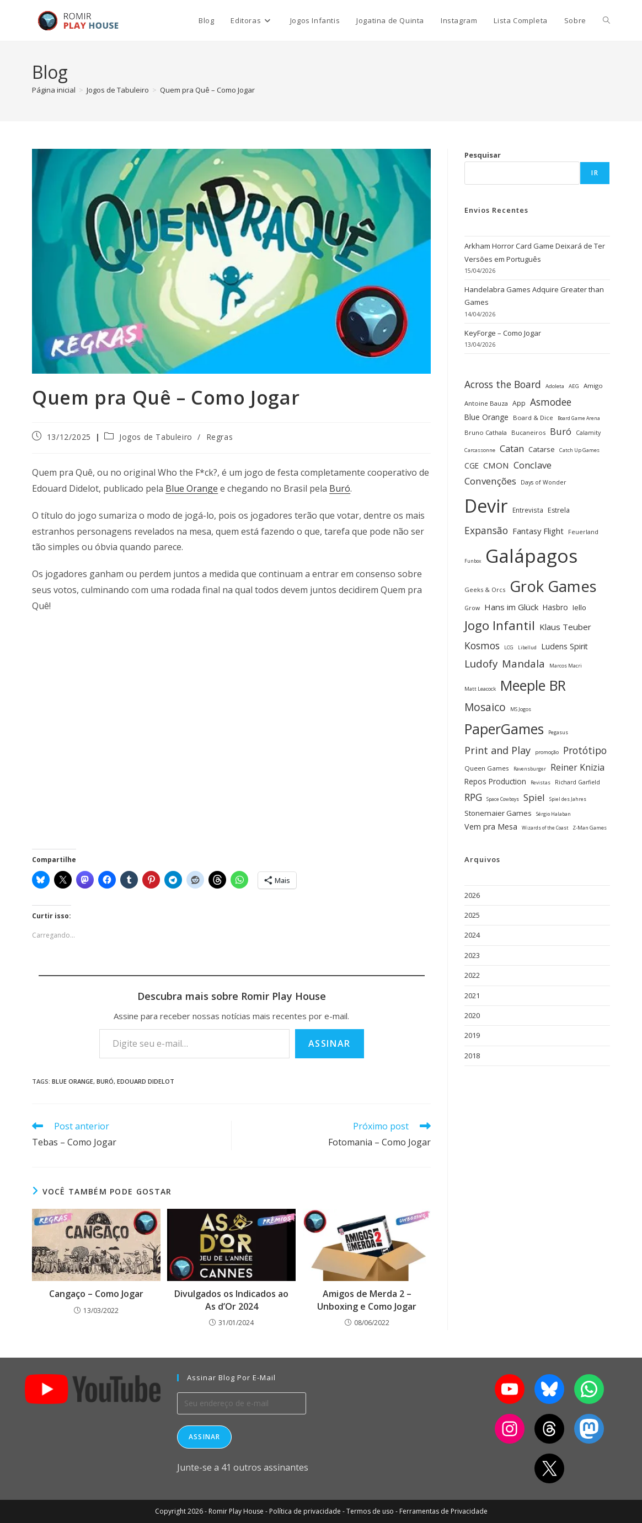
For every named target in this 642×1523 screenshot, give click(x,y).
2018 (472, 1056)
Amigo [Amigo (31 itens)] (593, 385)
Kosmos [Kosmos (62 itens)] (482, 645)
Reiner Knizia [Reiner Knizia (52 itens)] (577, 767)
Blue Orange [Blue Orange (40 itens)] (486, 417)
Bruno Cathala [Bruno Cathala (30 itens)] (485, 432)
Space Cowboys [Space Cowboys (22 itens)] (502, 799)
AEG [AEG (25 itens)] (574, 386)
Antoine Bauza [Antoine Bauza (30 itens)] (486, 403)
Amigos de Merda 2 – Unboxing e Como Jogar (366, 1300)
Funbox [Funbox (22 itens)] (472, 561)
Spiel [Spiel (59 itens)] (534, 797)
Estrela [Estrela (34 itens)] (559, 510)
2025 (472, 915)
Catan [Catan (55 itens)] (512, 448)
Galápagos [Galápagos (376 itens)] (531, 555)
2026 (472, 895)
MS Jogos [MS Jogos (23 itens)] (520, 709)
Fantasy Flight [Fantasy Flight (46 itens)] (538, 530)
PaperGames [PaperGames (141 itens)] (504, 729)
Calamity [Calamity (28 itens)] (588, 433)
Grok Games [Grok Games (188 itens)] (553, 586)
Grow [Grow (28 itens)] (472, 608)
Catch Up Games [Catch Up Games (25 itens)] (579, 450)
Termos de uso (370, 1511)
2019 (472, 1035)
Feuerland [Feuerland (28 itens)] (583, 532)
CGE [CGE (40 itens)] (471, 465)
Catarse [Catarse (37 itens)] (541, 449)
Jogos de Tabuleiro (155, 437)
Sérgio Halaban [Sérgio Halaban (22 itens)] (553, 814)
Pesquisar (482, 155)
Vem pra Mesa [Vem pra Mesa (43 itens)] (490, 826)
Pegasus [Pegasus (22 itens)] (558, 732)
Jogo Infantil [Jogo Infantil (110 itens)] (499, 625)
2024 (472, 935)
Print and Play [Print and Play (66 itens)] (497, 750)
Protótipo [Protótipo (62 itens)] (585, 750)
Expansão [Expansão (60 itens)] (486, 530)
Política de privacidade (305, 1511)
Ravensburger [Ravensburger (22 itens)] (529, 769)
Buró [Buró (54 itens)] (560, 432)
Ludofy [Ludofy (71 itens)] (480, 663)
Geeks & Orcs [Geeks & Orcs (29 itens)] (484, 589)
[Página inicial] (54, 90)
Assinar (329, 1043)
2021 (472, 995)
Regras (219, 437)
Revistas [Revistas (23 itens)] (540, 782)
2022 (472, 975)
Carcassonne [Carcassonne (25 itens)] (479, 450)
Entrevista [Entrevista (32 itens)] (527, 509)
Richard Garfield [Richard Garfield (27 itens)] (577, 782)
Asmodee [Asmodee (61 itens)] (550, 401)
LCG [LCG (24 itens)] (508, 647)
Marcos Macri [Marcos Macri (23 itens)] (565, 665)
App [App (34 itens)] (519, 403)
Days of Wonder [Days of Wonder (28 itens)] (543, 482)
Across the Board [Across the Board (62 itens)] (502, 384)
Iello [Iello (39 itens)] (579, 607)
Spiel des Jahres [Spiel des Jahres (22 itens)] (567, 799)
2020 (472, 1015)
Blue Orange (191, 488)
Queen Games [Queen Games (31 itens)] (486, 768)
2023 (472, 955)
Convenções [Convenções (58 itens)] (490, 481)
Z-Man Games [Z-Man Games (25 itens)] (590, 827)
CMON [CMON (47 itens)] (496, 465)
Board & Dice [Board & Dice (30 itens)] (533, 417)
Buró (339, 488)
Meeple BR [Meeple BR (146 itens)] (533, 685)
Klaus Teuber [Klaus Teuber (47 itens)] (565, 626)
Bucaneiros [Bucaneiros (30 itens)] (528, 432)
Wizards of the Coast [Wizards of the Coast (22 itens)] (545, 828)
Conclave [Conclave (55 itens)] (532, 465)
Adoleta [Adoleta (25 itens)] (554, 386)
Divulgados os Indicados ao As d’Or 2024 (231, 1300)
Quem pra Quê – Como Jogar (207, 90)
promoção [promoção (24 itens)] (547, 752)
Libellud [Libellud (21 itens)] (527, 647)
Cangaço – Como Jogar (96, 1294)
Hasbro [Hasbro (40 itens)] (555, 607)
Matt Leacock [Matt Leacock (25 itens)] (480, 688)
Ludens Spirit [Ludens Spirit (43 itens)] (564, 646)
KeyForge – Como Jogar (502, 333)
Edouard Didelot (145, 1081)
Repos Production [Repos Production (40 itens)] (495, 781)
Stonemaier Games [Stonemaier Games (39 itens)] (498, 813)
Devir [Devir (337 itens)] (486, 505)
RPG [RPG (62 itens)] (473, 797)
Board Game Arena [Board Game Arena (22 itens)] (579, 418)
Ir (594, 172)
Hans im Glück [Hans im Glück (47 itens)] (511, 606)
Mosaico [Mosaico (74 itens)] (485, 707)
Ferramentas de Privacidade (443, 1511)
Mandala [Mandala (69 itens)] (523, 663)
